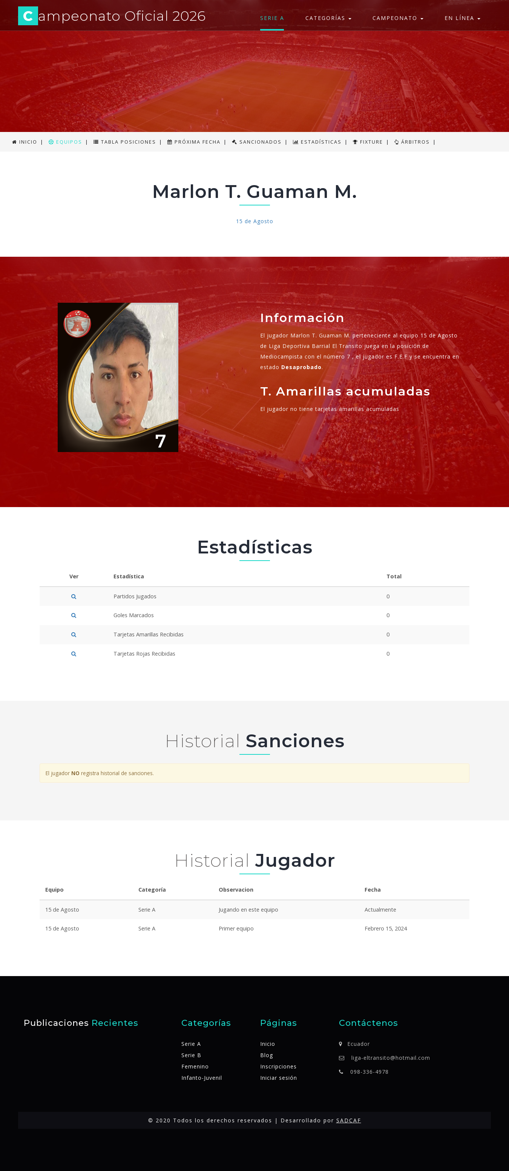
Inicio (267, 1043)
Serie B (191, 1055)
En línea (462, 17)
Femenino (195, 1066)
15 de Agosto (254, 221)
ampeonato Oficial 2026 (112, 17)
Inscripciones (278, 1066)
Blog (266, 1055)
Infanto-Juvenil (201, 1077)
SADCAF (348, 1120)
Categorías (328, 17)
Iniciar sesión (278, 1077)
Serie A (272, 17)
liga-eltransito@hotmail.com (390, 1057)
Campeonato (398, 17)
